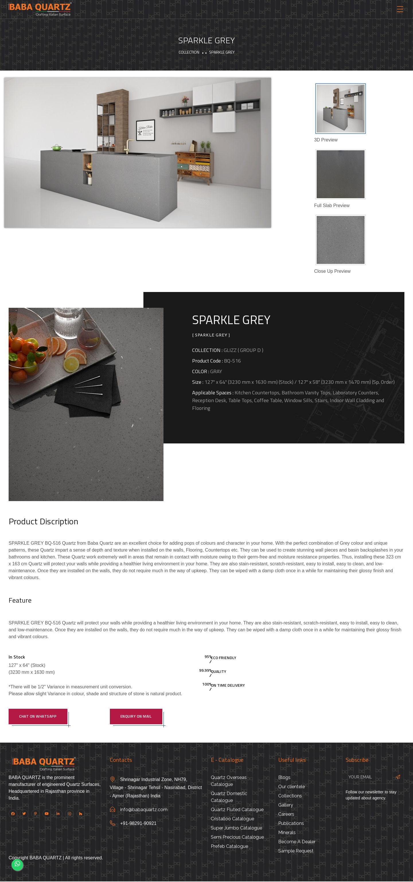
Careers (286, 814)
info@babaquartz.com (143, 810)
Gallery (285, 805)
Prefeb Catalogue (229, 847)
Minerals (287, 833)
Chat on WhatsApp (39, 717)
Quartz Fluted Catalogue (237, 810)
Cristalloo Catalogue (232, 819)
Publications (291, 824)
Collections (290, 796)
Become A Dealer (296, 842)
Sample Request (295, 851)
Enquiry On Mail (137, 717)
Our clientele (291, 787)
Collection (189, 52)
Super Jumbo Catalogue (236, 828)
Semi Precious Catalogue (237, 837)
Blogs (284, 778)
